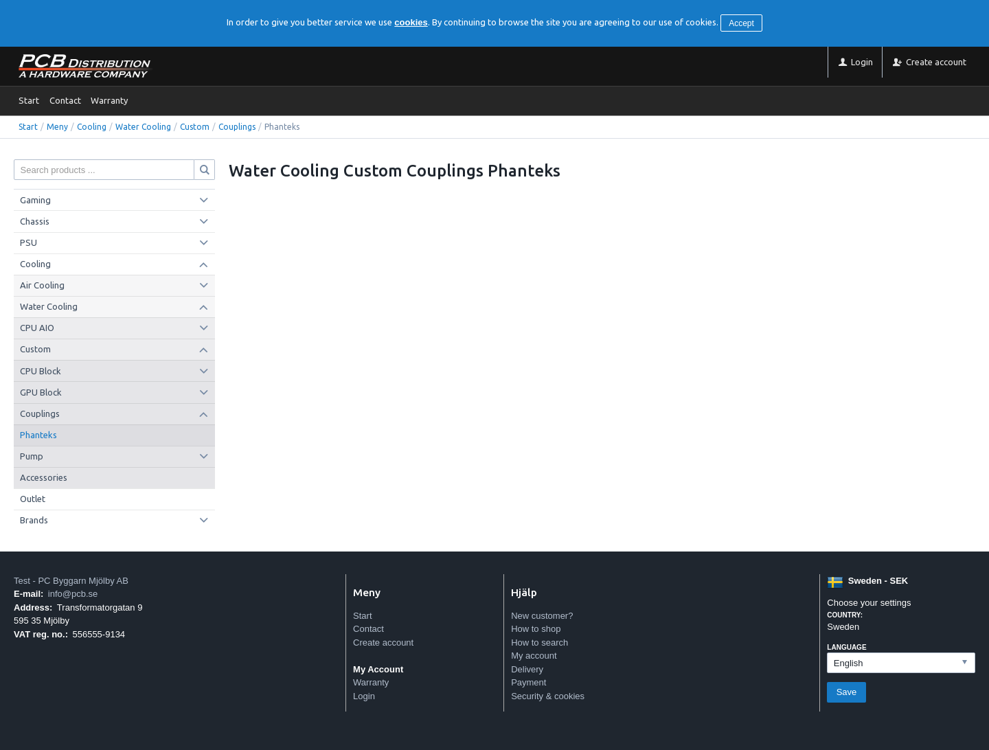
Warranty (109, 100)
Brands (34, 520)
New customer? (542, 616)
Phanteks (38, 435)
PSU (28, 242)
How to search (539, 642)
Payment (528, 682)
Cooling (91, 126)
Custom (194, 126)
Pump (31, 456)
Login (364, 696)
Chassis (34, 221)
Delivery (527, 669)
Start (29, 100)
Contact (65, 100)
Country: (845, 615)
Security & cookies (547, 696)
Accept (741, 23)
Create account (383, 642)
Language (846, 647)
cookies (410, 22)
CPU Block (40, 371)
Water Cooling (143, 126)
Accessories (43, 477)
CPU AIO (37, 327)
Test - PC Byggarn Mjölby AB (71, 581)
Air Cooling (42, 285)
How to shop (535, 629)
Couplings (236, 126)
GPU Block (41, 392)
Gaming (35, 200)
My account (533, 655)
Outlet (32, 498)
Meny (57, 126)
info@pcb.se (73, 594)
